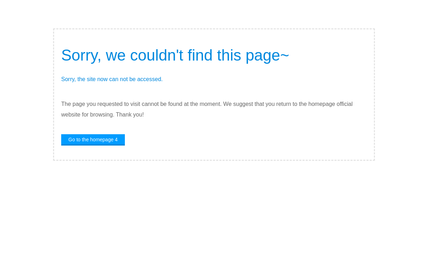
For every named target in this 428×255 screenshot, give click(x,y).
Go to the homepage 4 (92, 139)
